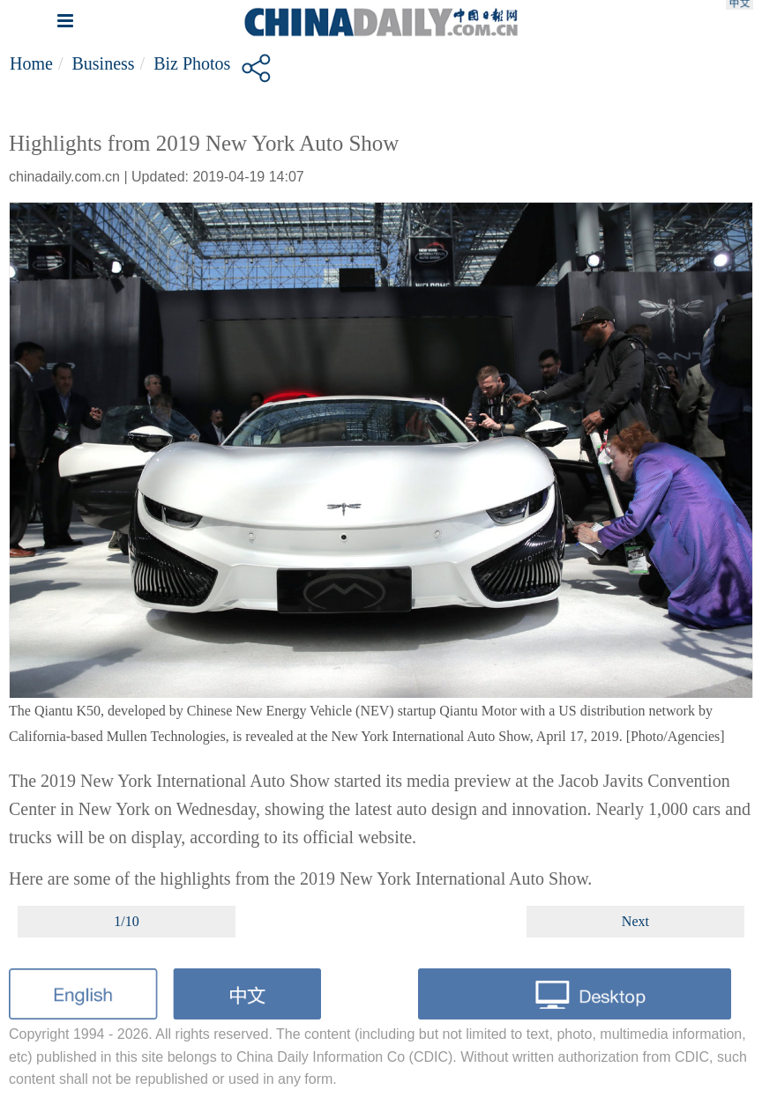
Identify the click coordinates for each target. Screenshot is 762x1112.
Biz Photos (191, 63)
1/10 (126, 921)
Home (31, 63)
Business (102, 63)
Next (635, 921)
